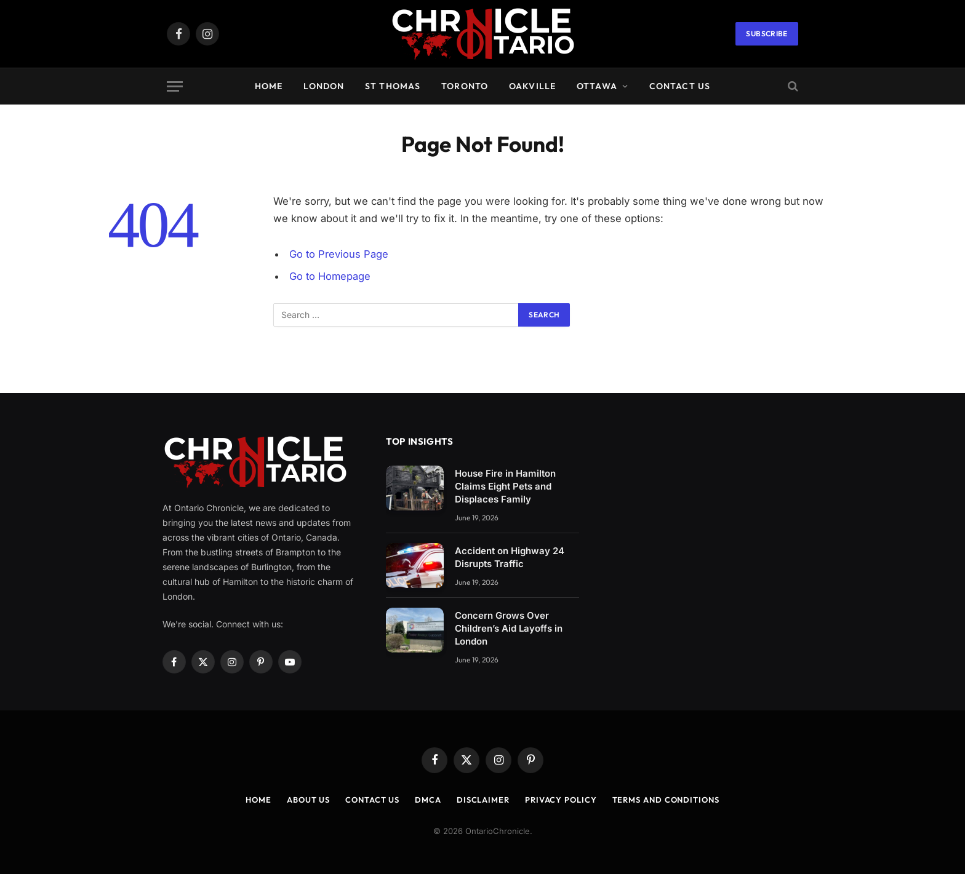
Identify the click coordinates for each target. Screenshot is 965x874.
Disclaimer (483, 799)
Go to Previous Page (338, 254)
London (323, 86)
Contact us (679, 86)
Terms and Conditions (665, 799)
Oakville (532, 86)
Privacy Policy (561, 799)
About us (308, 799)
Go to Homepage (330, 276)
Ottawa (597, 86)
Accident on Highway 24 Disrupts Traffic (509, 557)
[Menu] (175, 86)
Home (268, 86)
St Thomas (392, 86)
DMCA (428, 799)
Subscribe (766, 33)
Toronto (464, 86)
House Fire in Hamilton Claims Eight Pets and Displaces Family (505, 486)
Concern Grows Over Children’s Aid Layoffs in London (509, 628)
